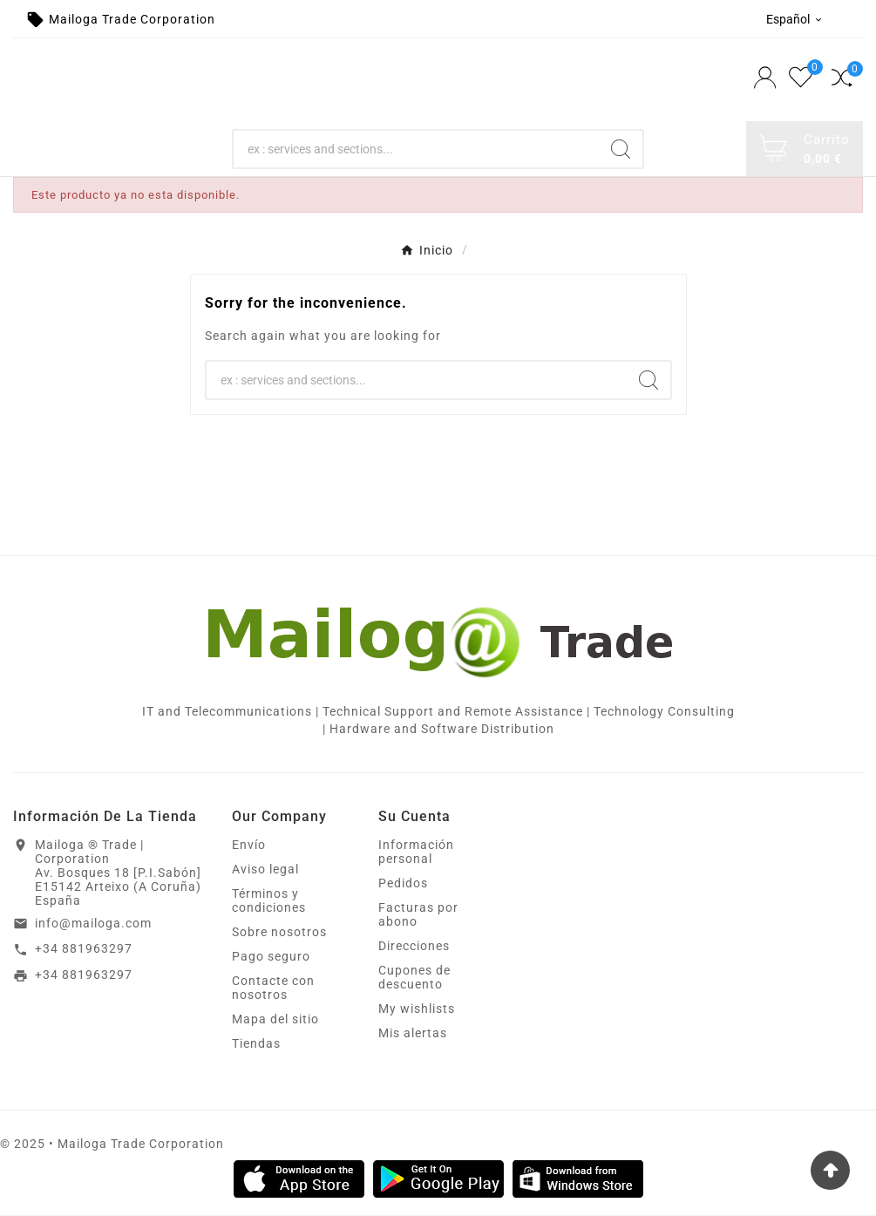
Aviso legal (265, 870)
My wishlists (416, 1009)
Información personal (416, 852)
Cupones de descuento (414, 978)
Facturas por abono (418, 915)
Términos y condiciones (269, 901)
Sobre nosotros (279, 933)
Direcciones (414, 947)
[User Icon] (767, 80)
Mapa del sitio (275, 1020)
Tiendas (256, 1044)
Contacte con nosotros (273, 988)
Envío (249, 846)
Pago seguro (271, 957)
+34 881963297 (83, 949)
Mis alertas (412, 1034)
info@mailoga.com (93, 924)
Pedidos (403, 884)
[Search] (416, 149)
